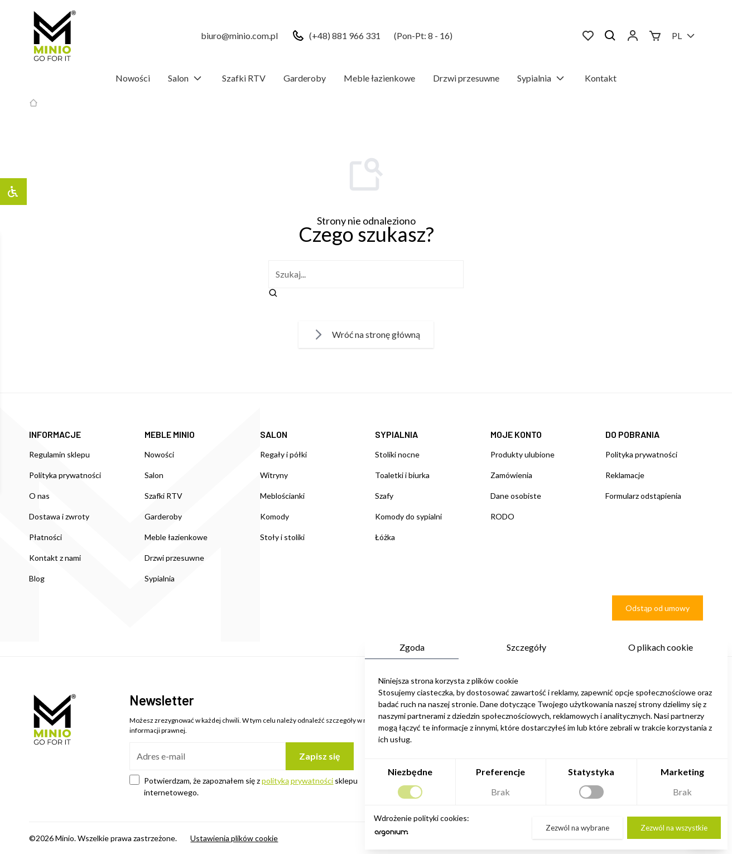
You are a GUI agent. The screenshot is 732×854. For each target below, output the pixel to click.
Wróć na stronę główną (366, 334)
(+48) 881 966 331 (345, 35)
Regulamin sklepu (59, 454)
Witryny (274, 475)
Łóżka (385, 537)
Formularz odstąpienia (643, 495)
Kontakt (601, 78)
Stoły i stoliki (282, 537)
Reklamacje (624, 475)
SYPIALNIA (396, 434)
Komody (274, 516)
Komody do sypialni (408, 516)
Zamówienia (511, 475)
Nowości (132, 78)
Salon (186, 78)
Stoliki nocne (397, 454)
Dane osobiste (515, 495)
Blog (37, 578)
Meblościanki (282, 495)
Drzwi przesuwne (466, 78)
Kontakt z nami (55, 557)
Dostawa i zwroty (59, 516)
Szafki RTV (244, 78)
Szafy (384, 495)
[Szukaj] (610, 36)
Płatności (45, 537)
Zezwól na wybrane (577, 827)
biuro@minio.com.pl (239, 35)
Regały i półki (283, 454)
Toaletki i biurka (402, 475)
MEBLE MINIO (170, 434)
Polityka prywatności (65, 475)
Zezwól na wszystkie (674, 827)
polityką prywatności (297, 780)
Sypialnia (542, 78)
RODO (502, 516)
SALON (273, 434)
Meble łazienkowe (379, 78)
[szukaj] (366, 274)
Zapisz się (319, 756)
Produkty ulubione (522, 454)
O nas (39, 495)
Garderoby (304, 78)
